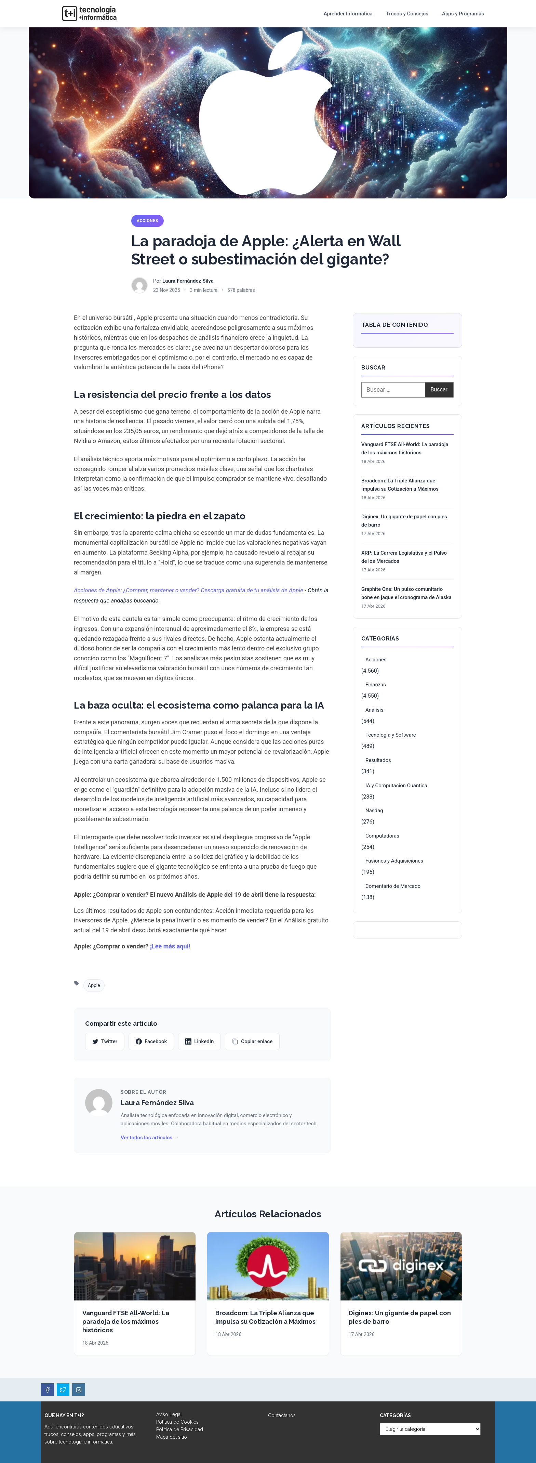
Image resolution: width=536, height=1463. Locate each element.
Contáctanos (282, 1415)
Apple (94, 985)
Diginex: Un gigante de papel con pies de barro (404, 521)
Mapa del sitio (171, 1437)
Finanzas (375, 685)
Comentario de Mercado (392, 886)
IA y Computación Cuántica (396, 785)
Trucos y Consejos (407, 14)
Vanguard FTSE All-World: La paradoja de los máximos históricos (404, 448)
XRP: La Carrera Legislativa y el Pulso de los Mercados (404, 557)
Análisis (374, 710)
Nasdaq (374, 810)
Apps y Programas (463, 14)
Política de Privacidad (179, 1429)
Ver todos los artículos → (150, 1138)
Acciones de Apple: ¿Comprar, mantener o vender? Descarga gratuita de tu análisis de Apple (188, 590)
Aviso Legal (169, 1414)
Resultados (378, 760)
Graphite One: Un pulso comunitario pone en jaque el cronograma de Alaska (406, 593)
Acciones (147, 220)
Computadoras (382, 836)
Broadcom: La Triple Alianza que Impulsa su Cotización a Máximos (400, 485)
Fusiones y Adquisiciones (394, 861)
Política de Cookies (177, 1422)
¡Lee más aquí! (170, 946)
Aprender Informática (348, 14)
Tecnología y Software (390, 735)
